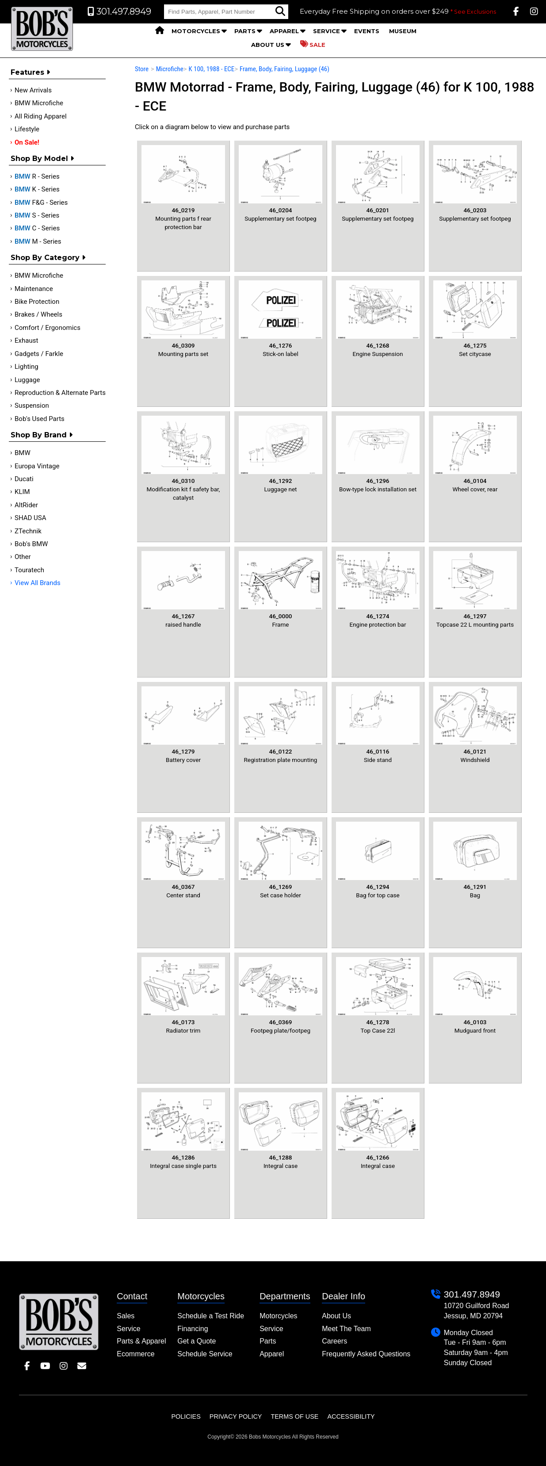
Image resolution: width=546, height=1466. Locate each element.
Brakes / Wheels (38, 314)
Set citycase (475, 318)
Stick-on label (280, 318)
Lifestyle (27, 129)
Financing (192, 1328)
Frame (280, 589)
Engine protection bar (378, 589)
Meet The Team (346, 1328)
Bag (475, 860)
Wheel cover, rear (475, 454)
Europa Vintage (37, 466)
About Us (267, 44)
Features (30, 72)
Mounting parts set (183, 318)
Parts (245, 30)
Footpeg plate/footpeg (280, 995)
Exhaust (26, 340)
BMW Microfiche (39, 103)
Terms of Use (294, 1416)
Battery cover (183, 724)
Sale (312, 44)
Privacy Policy (236, 1416)
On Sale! (27, 142)
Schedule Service (205, 1354)
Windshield (475, 724)
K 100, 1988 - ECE (211, 69)
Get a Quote (196, 1341)
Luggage (27, 380)
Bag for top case (378, 860)
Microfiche (169, 69)
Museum (402, 30)
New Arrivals (33, 90)
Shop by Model (42, 158)
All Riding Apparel (41, 116)
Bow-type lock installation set (378, 454)
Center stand (183, 860)
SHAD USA (30, 518)
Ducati (24, 479)
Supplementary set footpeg (280, 183)
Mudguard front (475, 995)
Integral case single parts (183, 1130)
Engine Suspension (378, 318)
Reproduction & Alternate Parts (60, 393)
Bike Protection (37, 302)
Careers (334, 1341)
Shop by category (48, 257)
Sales (125, 1316)
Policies (185, 1416)
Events (366, 30)
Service (326, 30)
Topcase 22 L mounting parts (475, 589)
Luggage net (280, 454)
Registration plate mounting (280, 724)
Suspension (32, 406)
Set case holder (280, 860)
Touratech (29, 570)
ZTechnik (28, 531)
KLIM (22, 492)
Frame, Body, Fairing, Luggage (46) (284, 69)
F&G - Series (41, 203)
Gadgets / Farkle (39, 354)
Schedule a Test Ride (210, 1316)
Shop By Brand (42, 435)
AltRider (26, 505)
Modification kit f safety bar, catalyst (183, 458)
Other (23, 557)
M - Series (38, 241)
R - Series (37, 176)
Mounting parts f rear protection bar (183, 187)
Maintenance (34, 289)
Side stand (378, 724)
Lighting (26, 367)
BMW (23, 453)
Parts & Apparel (141, 1341)
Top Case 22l (378, 995)
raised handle (183, 589)
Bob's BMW (31, 544)
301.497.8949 (472, 1294)
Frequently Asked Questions (366, 1354)
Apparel (284, 30)
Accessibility (350, 1416)
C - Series (37, 228)
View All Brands (38, 583)
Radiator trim (183, 995)
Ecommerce (135, 1354)
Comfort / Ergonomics (47, 328)
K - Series (37, 189)
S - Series (37, 215)
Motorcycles (196, 30)
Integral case (280, 1130)
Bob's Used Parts (40, 419)
